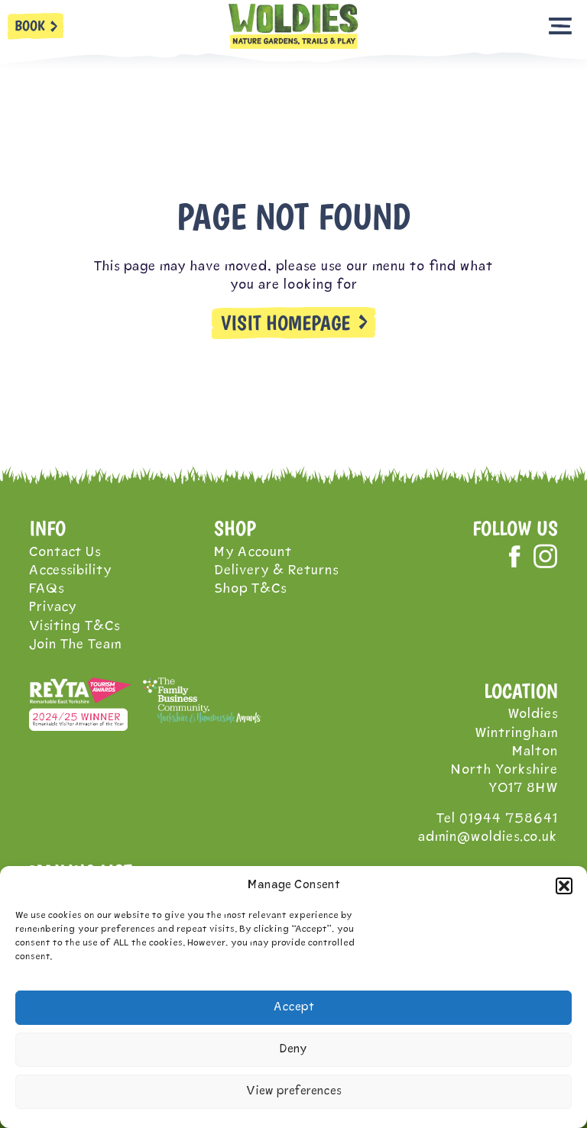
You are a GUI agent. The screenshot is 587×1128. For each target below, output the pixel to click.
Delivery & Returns (276, 570)
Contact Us (65, 552)
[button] (564, 886)
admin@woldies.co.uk (488, 837)
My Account (253, 552)
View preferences (294, 1091)
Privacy (52, 607)
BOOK (30, 25)
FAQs (46, 589)
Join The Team (75, 644)
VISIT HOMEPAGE (285, 323)
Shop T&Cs (250, 589)
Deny (293, 1049)
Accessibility (70, 570)
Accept (294, 1007)
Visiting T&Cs (74, 626)
